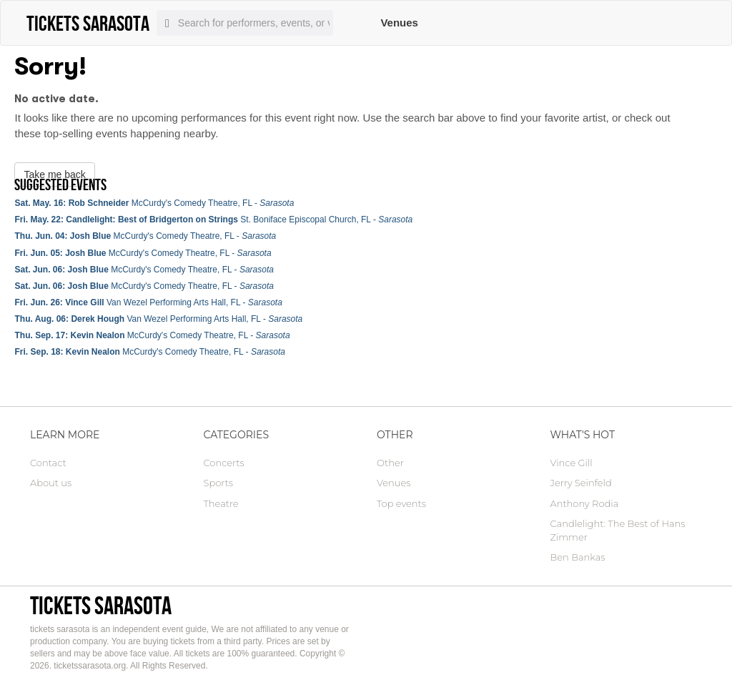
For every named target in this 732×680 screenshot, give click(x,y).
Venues (399, 22)
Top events (401, 503)
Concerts (224, 462)
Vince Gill (571, 462)
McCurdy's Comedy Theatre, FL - (154, 203)
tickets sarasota (101, 605)
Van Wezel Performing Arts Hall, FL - (148, 302)
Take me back (54, 174)
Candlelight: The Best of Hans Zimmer (618, 530)
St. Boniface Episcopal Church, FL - (213, 220)
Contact (48, 462)
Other (390, 462)
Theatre (221, 503)
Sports (218, 482)
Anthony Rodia (584, 503)
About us (50, 482)
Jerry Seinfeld (581, 482)
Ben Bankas (577, 557)
